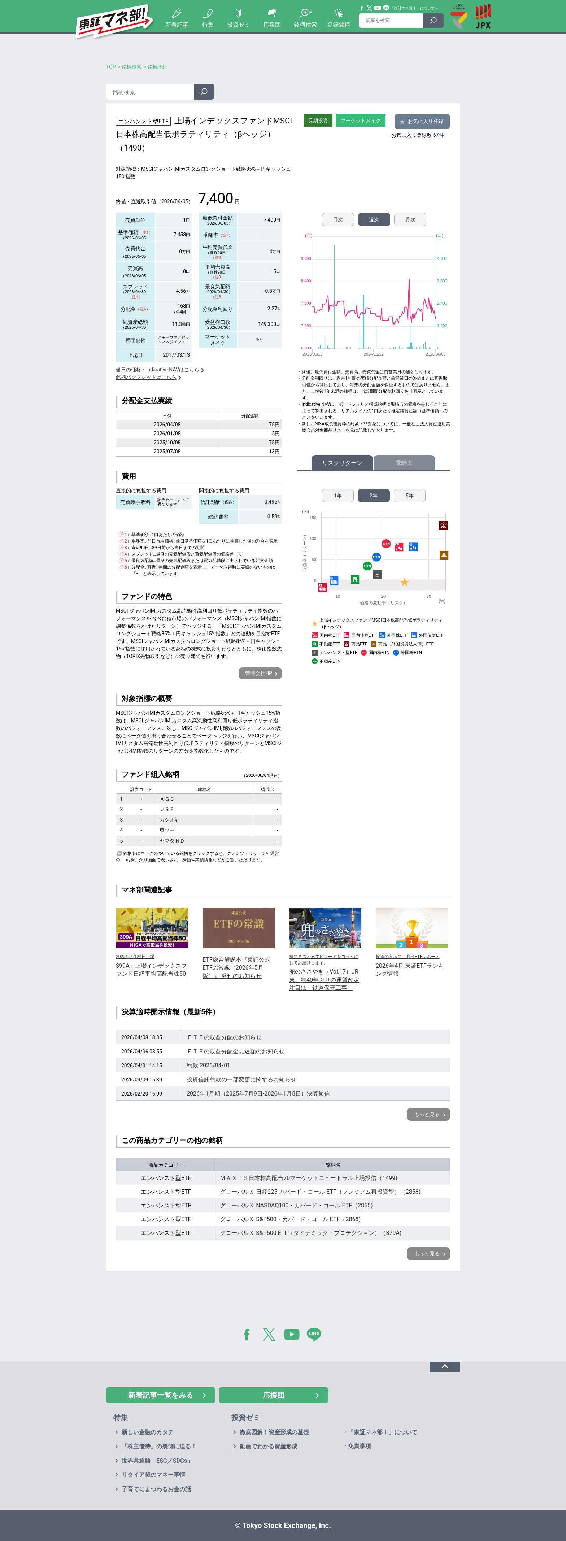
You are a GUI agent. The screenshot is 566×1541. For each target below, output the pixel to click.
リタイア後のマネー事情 (153, 1474)
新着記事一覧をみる (160, 1395)
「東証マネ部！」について (412, 8)
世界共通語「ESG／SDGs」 (157, 1460)
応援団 (272, 24)
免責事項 (359, 1445)
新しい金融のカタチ (148, 1432)
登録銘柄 (338, 24)
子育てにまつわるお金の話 (156, 1489)
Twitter (369, 8)
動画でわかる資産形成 (268, 1446)
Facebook (362, 8)
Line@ (386, 8)
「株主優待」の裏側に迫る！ (159, 1446)
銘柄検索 (305, 24)
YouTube (378, 8)
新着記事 (176, 24)
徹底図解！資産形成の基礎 (274, 1432)
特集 (208, 24)
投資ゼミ (238, 24)
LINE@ (316, 1336)
